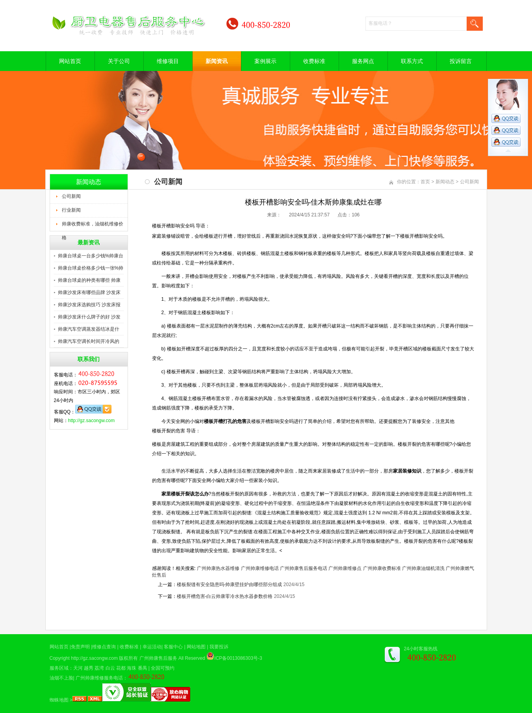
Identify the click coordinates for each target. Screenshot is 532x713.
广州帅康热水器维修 (218, 568)
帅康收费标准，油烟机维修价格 (92, 226)
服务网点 (363, 61)
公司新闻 (71, 196)
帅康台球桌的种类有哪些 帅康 (89, 280)
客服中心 (173, 647)
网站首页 (70, 61)
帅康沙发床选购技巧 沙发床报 (89, 304)
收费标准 (314, 61)
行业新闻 (71, 210)
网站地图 (196, 647)
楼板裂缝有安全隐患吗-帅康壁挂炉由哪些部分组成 (229, 584)
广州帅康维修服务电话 (99, 678)
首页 (425, 181)
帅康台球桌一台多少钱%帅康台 (91, 256)
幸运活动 (152, 647)
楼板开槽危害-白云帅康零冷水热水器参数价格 (225, 596)
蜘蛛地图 (59, 700)
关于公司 (119, 61)
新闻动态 (445, 181)
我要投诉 (218, 647)
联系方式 (412, 61)
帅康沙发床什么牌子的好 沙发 (89, 317)
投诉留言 (461, 61)
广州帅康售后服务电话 (303, 568)
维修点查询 (104, 647)
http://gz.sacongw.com (91, 420)
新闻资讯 (217, 61)
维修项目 (168, 61)
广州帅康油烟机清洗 (423, 568)
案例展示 (265, 61)
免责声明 (80, 647)
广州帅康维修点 (344, 568)
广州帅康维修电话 (260, 568)
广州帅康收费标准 (382, 568)
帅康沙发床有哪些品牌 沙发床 (89, 292)
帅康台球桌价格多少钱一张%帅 (91, 268)
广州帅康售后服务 (158, 658)
